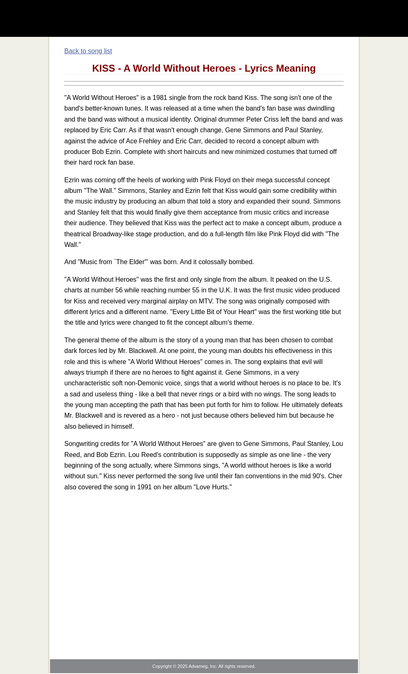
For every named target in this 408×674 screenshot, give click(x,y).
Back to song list (88, 50)
